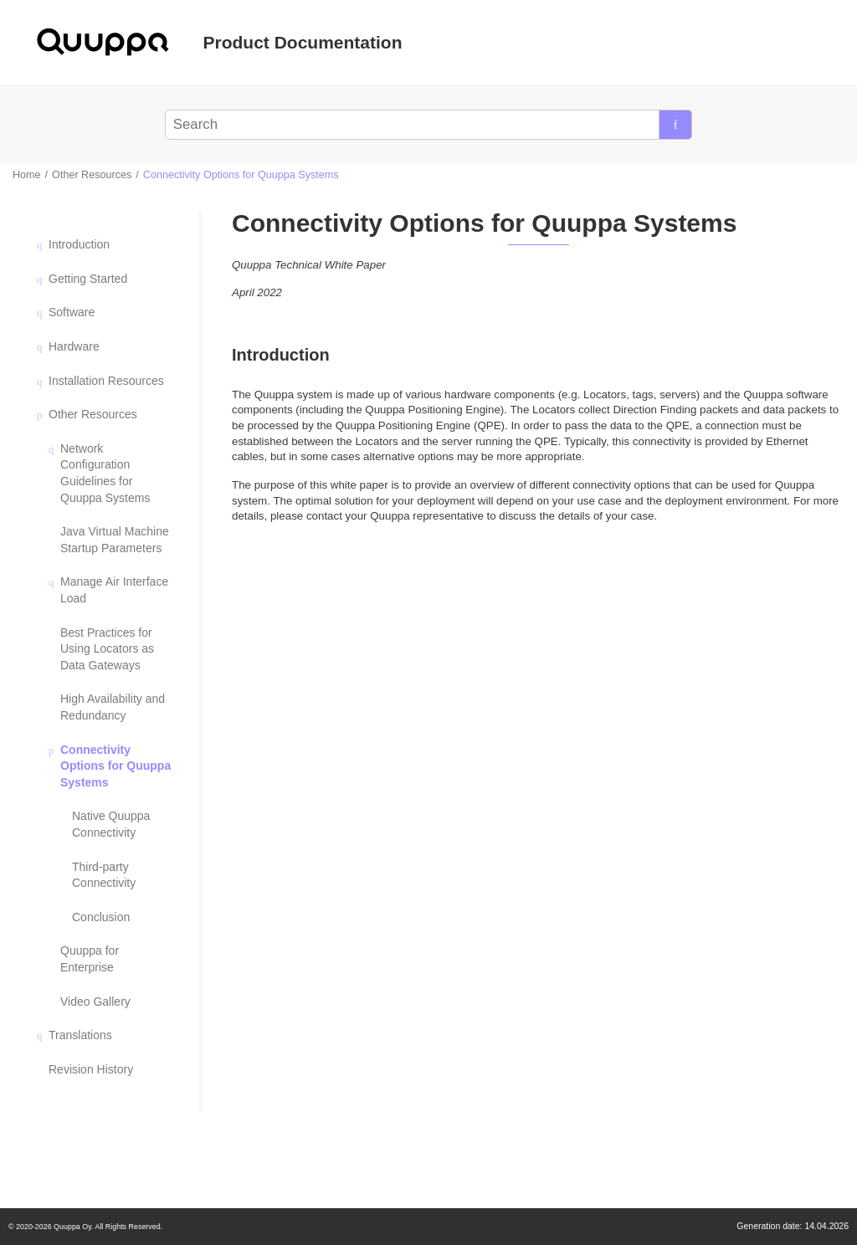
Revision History (91, 1069)
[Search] (675, 125)
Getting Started (88, 278)
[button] (42, 244)
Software (72, 312)
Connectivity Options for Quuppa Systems (241, 175)
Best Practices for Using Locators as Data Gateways (107, 649)
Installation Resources (106, 380)
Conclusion (101, 917)
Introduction (79, 244)
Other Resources (91, 175)
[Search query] (428, 125)
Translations (80, 1035)
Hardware (74, 346)
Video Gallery (95, 1001)
